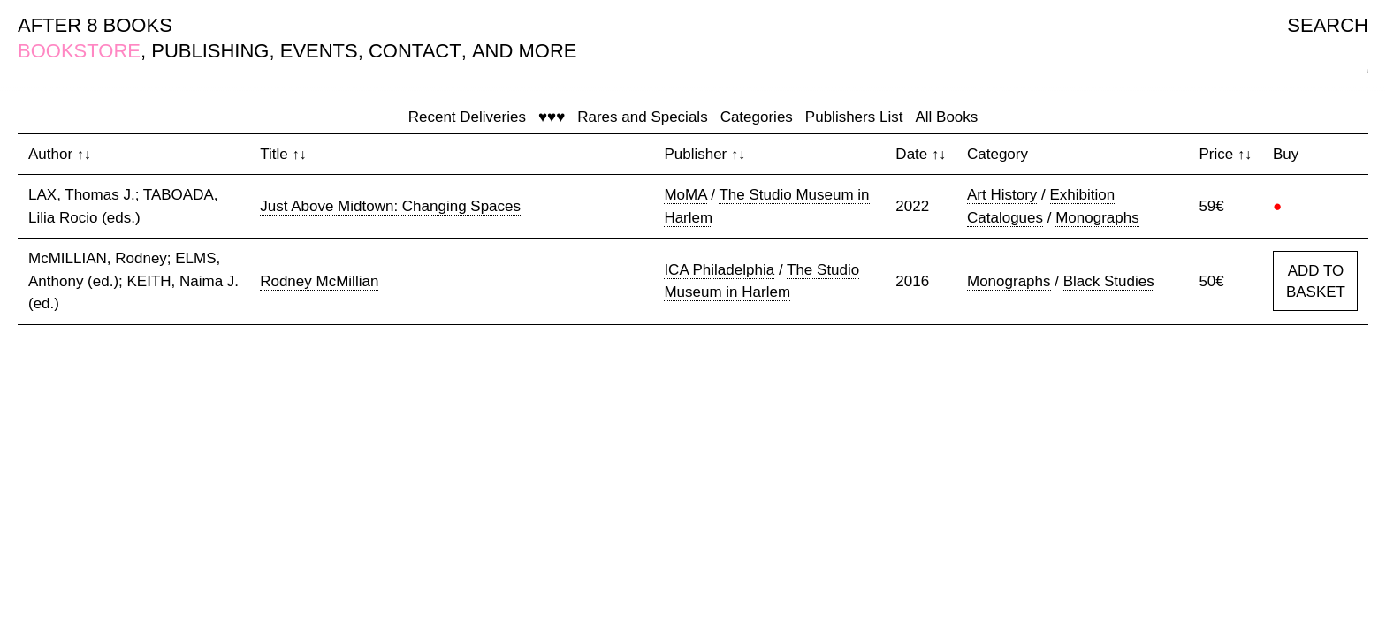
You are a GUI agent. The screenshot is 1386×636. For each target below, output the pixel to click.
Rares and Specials (642, 117)
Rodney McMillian (319, 281)
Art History (1002, 194)
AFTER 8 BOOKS (95, 25)
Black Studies (1108, 281)
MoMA (685, 194)
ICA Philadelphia (719, 269)
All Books (946, 117)
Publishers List (854, 117)
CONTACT (415, 51)
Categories (756, 117)
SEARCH (1327, 25)
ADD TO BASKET (1315, 281)
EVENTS (319, 51)
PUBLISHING (210, 51)
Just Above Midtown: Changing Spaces (390, 206)
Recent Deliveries (467, 117)
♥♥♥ (551, 117)
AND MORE (524, 51)
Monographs (1097, 217)
